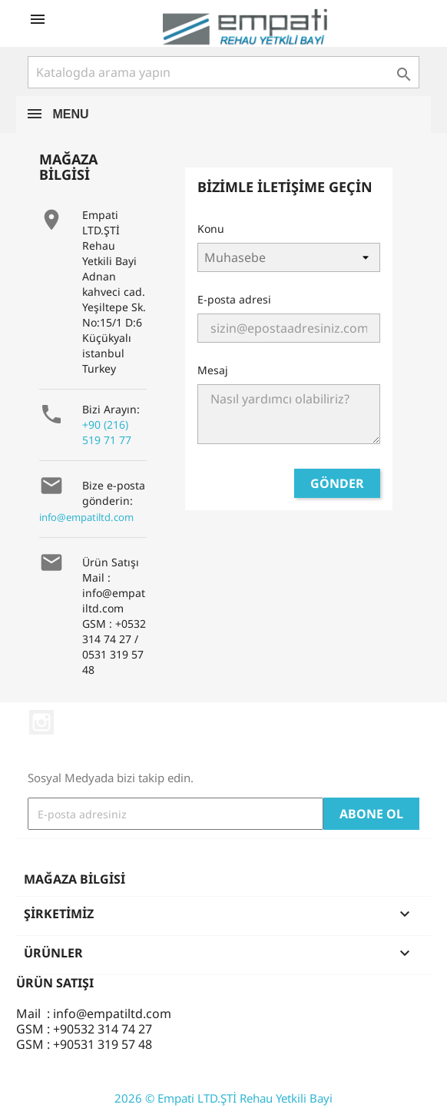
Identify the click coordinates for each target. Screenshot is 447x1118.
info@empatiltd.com (86, 517)
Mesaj (212, 370)
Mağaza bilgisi (74, 879)
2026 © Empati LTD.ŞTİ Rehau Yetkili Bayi (223, 1098)
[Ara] (223, 72)
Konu (210, 228)
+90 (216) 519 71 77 (106, 432)
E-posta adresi (234, 299)
